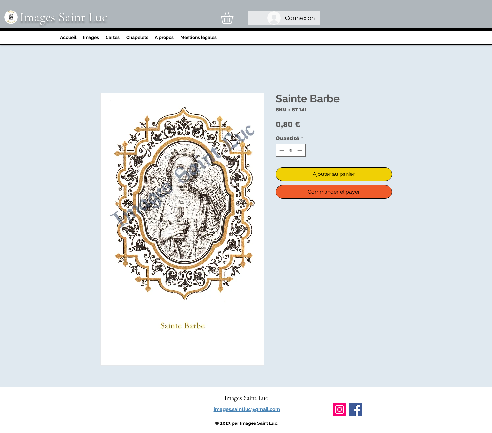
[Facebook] (355, 409)
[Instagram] (339, 409)
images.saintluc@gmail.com (247, 409)
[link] (234, 17)
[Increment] (300, 150)
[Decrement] (281, 150)
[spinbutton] (290, 150)
